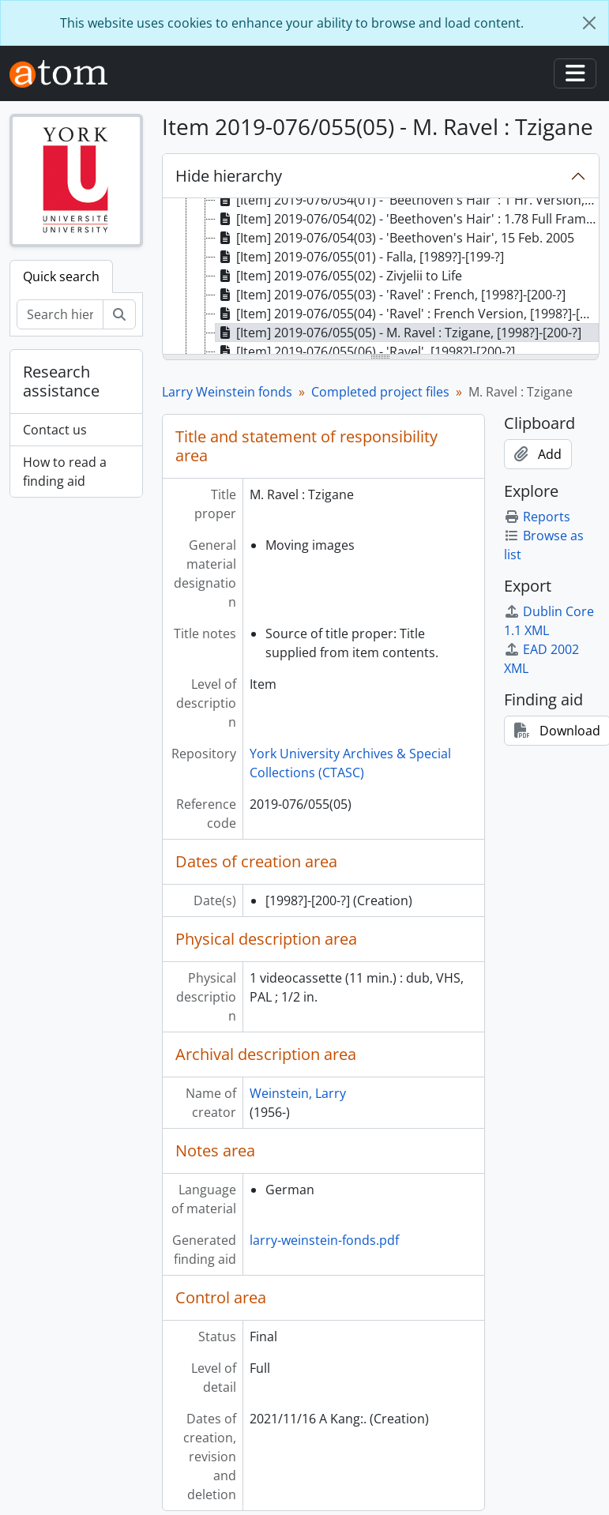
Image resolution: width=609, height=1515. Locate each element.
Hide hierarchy (228, 175)
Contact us (55, 429)
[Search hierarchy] (60, 314)
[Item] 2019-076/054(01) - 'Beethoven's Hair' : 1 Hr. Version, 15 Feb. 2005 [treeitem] (408, 199)
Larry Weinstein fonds (227, 391)
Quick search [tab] (61, 276)
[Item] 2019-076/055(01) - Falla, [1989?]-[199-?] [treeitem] (360, 256)
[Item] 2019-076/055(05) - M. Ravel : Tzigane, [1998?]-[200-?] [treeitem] (398, 332)
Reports (537, 516)
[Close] (589, 23)
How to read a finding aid (65, 471)
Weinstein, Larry (298, 1093)
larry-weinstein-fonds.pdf (324, 1240)
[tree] (381, 277)
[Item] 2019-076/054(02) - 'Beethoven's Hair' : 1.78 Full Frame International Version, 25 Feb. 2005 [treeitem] (408, 218)
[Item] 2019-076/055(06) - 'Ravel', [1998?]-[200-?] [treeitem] (365, 351)
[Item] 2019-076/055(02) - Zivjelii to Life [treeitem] (339, 275)
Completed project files (380, 391)
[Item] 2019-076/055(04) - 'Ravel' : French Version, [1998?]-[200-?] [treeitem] (408, 313)
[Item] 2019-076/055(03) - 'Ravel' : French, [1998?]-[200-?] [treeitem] (391, 294)
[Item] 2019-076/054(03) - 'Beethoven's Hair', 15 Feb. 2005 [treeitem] (395, 237)
